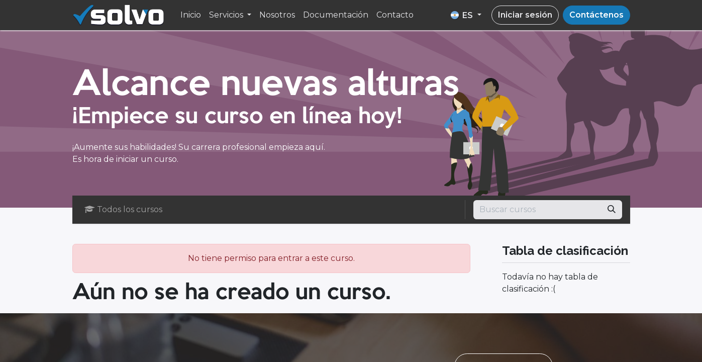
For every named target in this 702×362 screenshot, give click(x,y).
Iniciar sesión (525, 15)
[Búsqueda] (611, 209)
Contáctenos (596, 15)
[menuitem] (190, 15)
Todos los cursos (123, 209)
